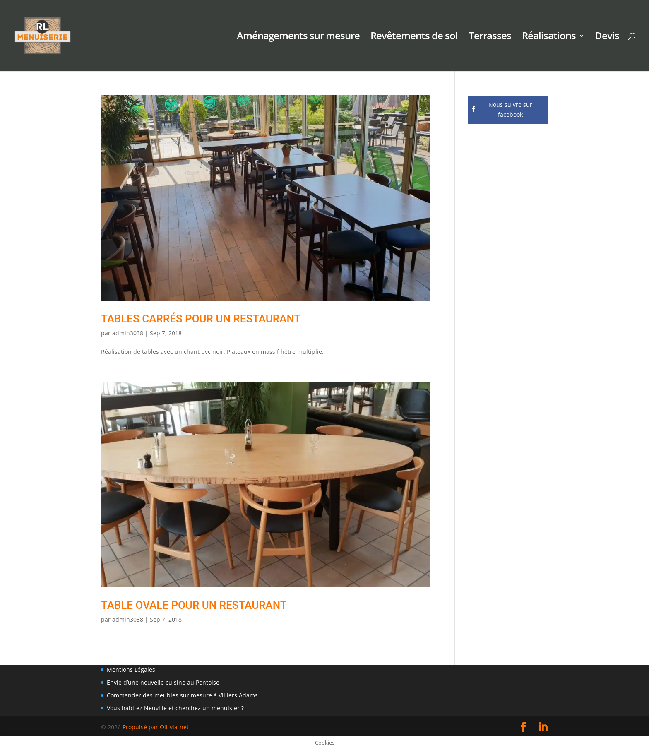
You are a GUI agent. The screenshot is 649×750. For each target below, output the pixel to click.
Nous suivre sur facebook (510, 109)
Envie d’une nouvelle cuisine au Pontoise (163, 682)
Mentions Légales (131, 669)
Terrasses (490, 37)
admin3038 (127, 333)
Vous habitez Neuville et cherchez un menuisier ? (175, 708)
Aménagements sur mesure (298, 37)
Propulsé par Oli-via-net (156, 727)
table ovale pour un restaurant (194, 605)
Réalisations (549, 37)
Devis (607, 37)
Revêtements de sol (414, 37)
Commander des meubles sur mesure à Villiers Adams (182, 695)
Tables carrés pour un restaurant (200, 318)
